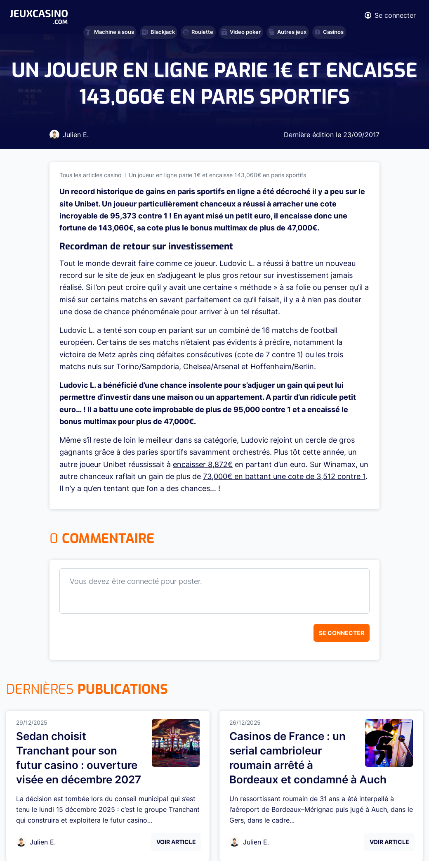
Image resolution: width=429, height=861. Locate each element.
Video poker (241, 31)
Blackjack (158, 31)
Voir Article (176, 841)
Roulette (198, 31)
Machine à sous (110, 31)
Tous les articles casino (90, 174)
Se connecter (341, 632)
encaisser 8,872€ (203, 464)
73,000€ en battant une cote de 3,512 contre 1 (284, 476)
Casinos (329, 31)
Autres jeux (287, 31)
